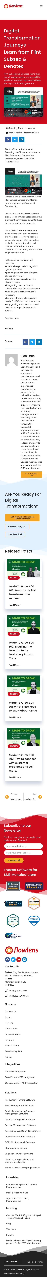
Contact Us (10, 1011)
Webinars (11, 1229)
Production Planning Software (20, 1099)
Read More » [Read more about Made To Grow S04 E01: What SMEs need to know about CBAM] (15, 717)
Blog (8, 1223)
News (10, 328)
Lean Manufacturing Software (20, 1136)
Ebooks (10, 1235)
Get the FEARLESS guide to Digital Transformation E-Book (23, 1216)
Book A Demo (12, 1045)
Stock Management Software (19, 1105)
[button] (8, 139)
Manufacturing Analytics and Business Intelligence (19, 1160)
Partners (9, 1040)
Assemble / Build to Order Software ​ (23, 1130)
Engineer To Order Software (19, 1153)
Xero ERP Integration (15, 1071)
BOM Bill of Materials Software (20, 1142)
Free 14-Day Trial (13, 1051)
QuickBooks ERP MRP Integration (21, 1083)
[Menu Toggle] (41, 6)
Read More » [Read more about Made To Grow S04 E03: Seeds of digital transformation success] (15, 605)
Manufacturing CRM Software (20, 1119)
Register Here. (12, 161)
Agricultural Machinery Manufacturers (17, 1199)
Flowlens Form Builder (16, 1148)
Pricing (8, 1057)
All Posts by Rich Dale (31, 474)
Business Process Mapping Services (22, 1167)
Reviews (9, 1022)
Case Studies (11, 1028)
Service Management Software (20, 1125)
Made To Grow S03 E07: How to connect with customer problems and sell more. (22, 762)
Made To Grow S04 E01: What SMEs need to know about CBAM (23, 706)
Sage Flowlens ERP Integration (20, 1077)
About (8, 1017)
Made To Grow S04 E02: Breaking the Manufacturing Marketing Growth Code (21, 650)
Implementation (13, 1034)
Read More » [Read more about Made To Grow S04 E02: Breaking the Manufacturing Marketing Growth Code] (15, 665)
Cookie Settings (35, 1261)
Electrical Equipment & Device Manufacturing (21, 1185)
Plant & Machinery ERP (17, 1192)
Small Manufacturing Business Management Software (19, 1112)
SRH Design (20, 1273)
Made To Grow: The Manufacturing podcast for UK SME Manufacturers (23, 1241)
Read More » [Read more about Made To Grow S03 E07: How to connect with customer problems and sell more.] (15, 777)
